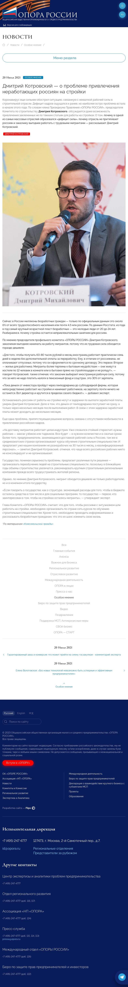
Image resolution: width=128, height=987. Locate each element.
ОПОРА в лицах (64, 585)
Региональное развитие (64, 568)
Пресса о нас (64, 591)
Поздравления (64, 614)
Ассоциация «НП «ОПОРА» (17, 778)
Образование (76, 796)
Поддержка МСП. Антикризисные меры (64, 620)
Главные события (64, 550)
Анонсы (64, 556)
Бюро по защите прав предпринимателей (64, 603)
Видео (64, 609)
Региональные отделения (53, 848)
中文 (31, 713)
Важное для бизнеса (64, 562)
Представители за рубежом (55, 853)
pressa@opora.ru (11, 939)
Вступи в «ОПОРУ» (18, 762)
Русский (8, 713)
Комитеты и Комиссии (14, 788)
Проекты (73, 791)
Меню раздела (64, 58)
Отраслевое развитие (64, 574)
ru (122, 14)
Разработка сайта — (18, 808)
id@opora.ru (11, 848)
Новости (14, 45)
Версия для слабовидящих (17, 25)
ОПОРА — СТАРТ (64, 632)
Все (64, 545)
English (21, 713)
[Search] (21, 722)
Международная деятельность (64, 580)
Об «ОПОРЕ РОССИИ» (15, 773)
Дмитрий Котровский (16, 134)
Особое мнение (32, 45)
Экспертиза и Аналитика (15, 798)
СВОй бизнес (64, 626)
